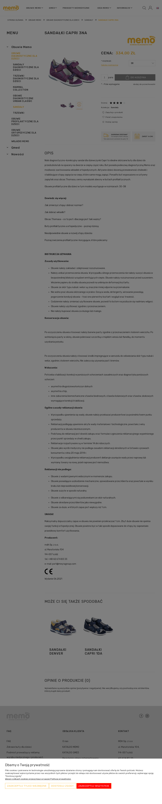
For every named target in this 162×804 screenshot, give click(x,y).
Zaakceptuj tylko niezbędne (27, 786)
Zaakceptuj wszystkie (93, 786)
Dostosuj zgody (62, 786)
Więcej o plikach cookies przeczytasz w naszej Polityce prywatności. (38, 779)
